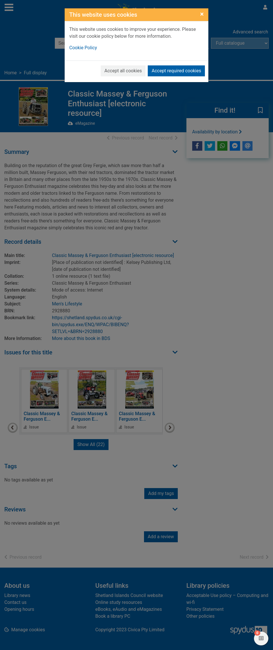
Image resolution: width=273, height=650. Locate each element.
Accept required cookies (176, 70)
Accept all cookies (123, 70)
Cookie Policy (83, 47)
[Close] (201, 14)
